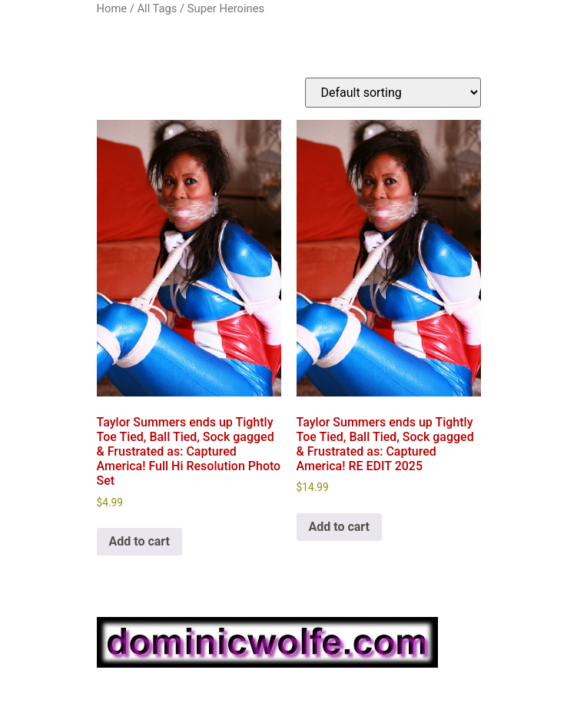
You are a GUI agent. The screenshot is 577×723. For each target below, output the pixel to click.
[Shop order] (393, 93)
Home (112, 8)
